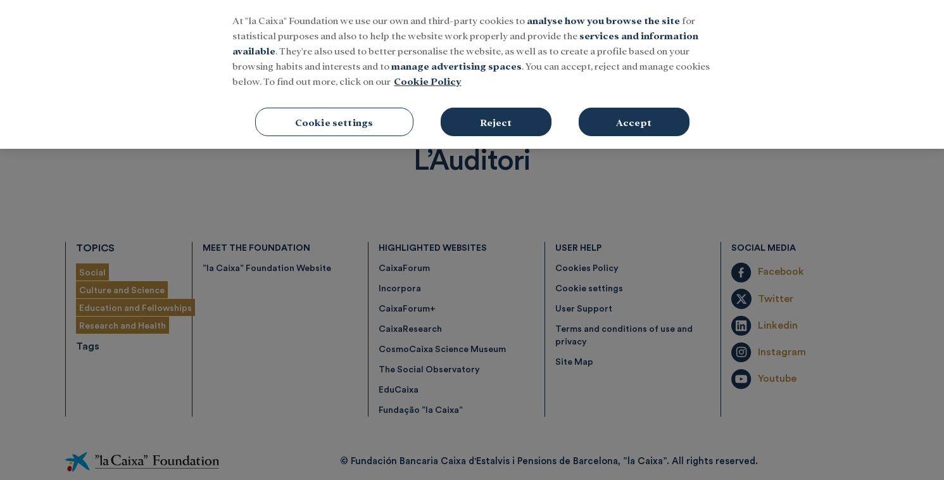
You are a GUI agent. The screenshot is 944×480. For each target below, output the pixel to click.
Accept (633, 105)
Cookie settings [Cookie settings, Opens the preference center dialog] (334, 105)
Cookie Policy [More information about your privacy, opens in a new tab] (427, 64)
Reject (496, 105)
